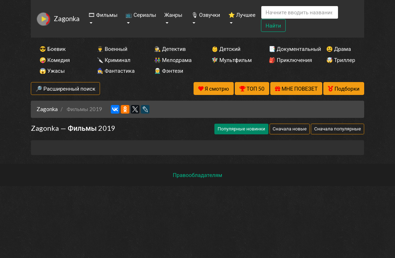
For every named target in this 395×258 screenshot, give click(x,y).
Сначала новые (290, 129)
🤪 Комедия (54, 60)
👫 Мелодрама (173, 60)
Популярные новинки (241, 129)
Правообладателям (197, 175)
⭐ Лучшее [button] (242, 14)
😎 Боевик (52, 49)
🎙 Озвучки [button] (205, 14)
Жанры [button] (173, 14)
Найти (273, 25)
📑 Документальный (288, 49)
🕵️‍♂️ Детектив (170, 49)
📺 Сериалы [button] (140, 14)
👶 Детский (226, 49)
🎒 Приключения (288, 60)
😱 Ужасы (52, 70)
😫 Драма (338, 49)
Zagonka (67, 18)
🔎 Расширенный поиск (65, 88)
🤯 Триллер (340, 60)
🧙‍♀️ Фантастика (116, 70)
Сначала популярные (337, 129)
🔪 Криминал (113, 60)
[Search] (299, 12)
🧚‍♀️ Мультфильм (230, 60)
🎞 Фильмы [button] (103, 14)
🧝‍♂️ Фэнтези (168, 70)
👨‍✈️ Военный (112, 49)
